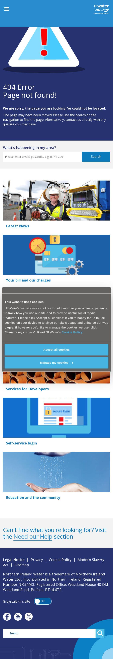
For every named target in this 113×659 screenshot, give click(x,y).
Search (96, 156)
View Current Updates (19, 174)
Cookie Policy (72, 332)
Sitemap (22, 564)
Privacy (37, 559)
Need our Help (32, 536)
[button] (43, 601)
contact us (73, 119)
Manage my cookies (56, 362)
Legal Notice (14, 559)
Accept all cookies (56, 349)
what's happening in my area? (29, 147)
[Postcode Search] (49, 157)
